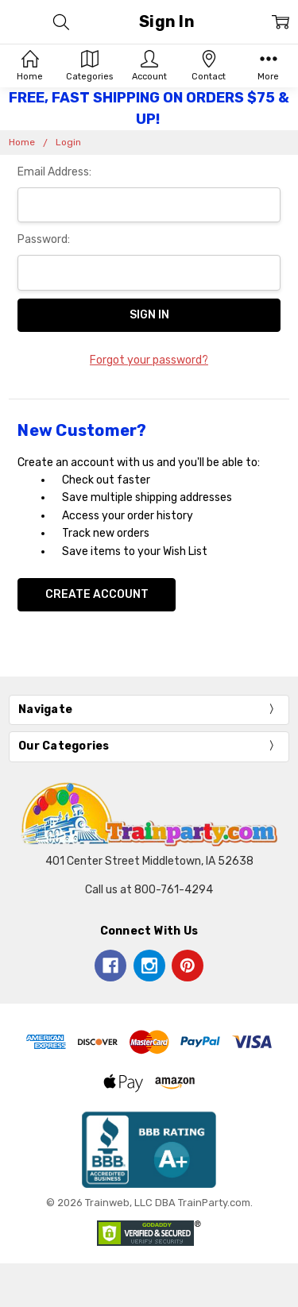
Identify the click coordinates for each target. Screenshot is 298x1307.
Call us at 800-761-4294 (149, 889)
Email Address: (54, 172)
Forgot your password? (149, 360)
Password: (43, 239)
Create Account (97, 594)
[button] (149, 1149)
